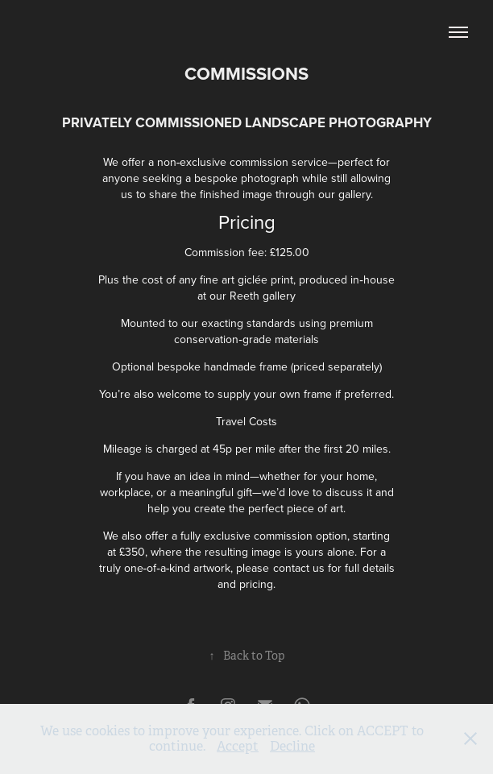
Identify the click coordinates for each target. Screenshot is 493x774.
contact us (299, 568)
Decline (292, 746)
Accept (238, 746)
